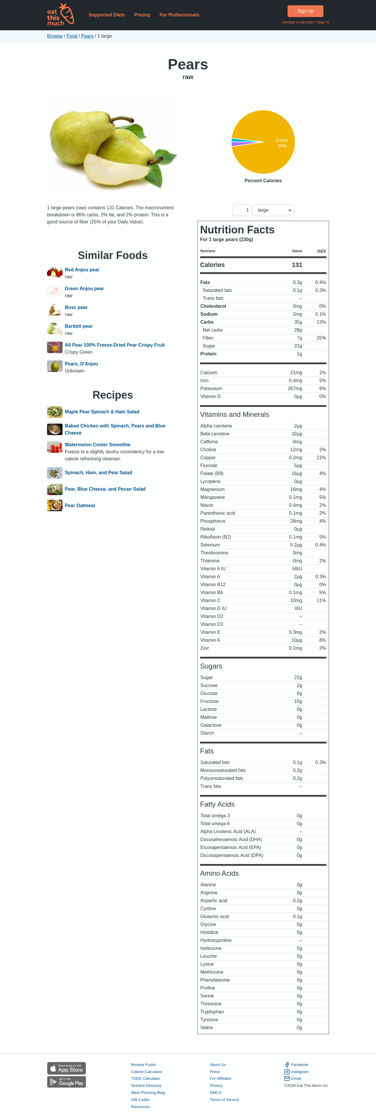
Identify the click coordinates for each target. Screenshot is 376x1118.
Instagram (296, 1072)
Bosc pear (76, 307)
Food (72, 36)
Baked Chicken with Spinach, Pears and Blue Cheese (115, 429)
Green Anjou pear (84, 288)
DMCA (215, 1092)
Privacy (216, 1085)
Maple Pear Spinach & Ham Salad (102, 412)
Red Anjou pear (82, 269)
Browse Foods (143, 1064)
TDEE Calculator (145, 1078)
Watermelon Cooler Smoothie (97, 444)
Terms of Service (224, 1099)
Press (215, 1071)
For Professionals (179, 14)
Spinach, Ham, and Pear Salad (98, 473)
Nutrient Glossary (146, 1085)
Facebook (296, 1065)
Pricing (142, 14)
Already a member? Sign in (305, 22)
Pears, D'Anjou (81, 363)
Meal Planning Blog (148, 1092)
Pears (87, 36)
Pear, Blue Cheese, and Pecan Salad (105, 489)
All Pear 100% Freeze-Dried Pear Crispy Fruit (115, 344)
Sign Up (305, 11)
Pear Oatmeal (80, 506)
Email (292, 1079)
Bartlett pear (79, 326)
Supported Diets (106, 14)
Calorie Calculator (146, 1071)
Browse (55, 36)
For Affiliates (220, 1078)
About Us (218, 1064)
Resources (140, 1106)
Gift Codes (140, 1099)
